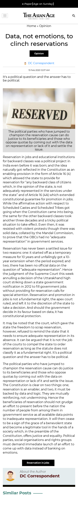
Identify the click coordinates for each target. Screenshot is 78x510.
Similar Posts (17, 492)
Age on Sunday (43, 3)
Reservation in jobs (38, 462)
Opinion (39, 53)
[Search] (74, 16)
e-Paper (27, 3)
